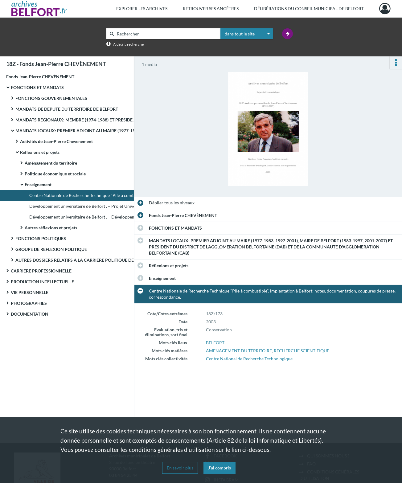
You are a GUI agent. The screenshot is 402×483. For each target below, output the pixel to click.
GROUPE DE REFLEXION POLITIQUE (51, 249)
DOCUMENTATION (29, 314)
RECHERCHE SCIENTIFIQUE (301, 350)
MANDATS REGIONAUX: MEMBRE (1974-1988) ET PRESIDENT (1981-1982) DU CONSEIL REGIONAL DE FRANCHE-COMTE (77, 119)
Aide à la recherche (128, 44)
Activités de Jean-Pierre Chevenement (56, 141)
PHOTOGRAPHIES (29, 303)
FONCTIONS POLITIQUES (40, 238)
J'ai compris (219, 467)
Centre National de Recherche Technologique (249, 358)
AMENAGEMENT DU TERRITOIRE (239, 350)
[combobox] (246, 33)
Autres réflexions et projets (51, 227)
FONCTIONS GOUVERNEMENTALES (51, 98)
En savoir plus (180, 467)
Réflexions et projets (39, 152)
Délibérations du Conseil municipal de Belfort (309, 8)
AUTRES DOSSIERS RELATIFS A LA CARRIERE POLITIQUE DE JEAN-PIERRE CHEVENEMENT (77, 260)
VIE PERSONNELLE (29, 292)
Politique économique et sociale (55, 173)
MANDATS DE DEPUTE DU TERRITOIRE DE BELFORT (66, 109)
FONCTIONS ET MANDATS (37, 87)
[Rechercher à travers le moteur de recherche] (166, 34)
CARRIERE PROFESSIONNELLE (41, 270)
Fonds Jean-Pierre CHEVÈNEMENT (40, 76)
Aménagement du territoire (51, 163)
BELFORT (215, 342)
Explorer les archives (141, 8)
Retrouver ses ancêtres (211, 8)
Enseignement (38, 184)
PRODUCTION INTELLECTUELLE (42, 281)
